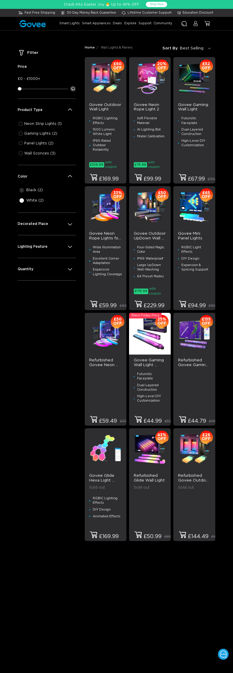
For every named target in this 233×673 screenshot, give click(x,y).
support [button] (145, 23)
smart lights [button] (69, 23)
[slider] (19, 89)
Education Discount (198, 12)
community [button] (163, 23)
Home (90, 47)
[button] (195, 25)
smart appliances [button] (96, 23)
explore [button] (130, 23)
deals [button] (117, 23)
